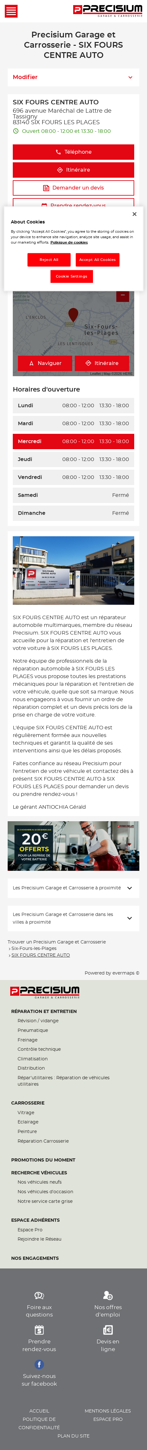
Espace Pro (30, 1230)
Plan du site (73, 1436)
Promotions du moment (43, 1160)
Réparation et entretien (44, 1011)
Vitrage (26, 1113)
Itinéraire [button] (73, 170)
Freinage (27, 1040)
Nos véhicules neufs (40, 1182)
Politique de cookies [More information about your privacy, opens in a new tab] (69, 242)
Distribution (31, 1068)
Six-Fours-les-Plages (34, 948)
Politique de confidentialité (39, 1423)
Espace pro (108, 1419)
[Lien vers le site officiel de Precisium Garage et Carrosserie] (107, 11)
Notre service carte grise (45, 1201)
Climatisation (33, 1059)
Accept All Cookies (97, 260)
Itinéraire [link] (102, 363)
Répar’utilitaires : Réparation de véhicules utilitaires (64, 1081)
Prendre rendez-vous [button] (73, 206)
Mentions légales (108, 1411)
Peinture (27, 1132)
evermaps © (125, 973)
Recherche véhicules (39, 1173)
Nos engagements (35, 1258)
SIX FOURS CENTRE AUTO (41, 955)
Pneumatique (33, 1030)
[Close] (135, 214)
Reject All (49, 260)
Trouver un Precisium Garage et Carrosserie (57, 942)
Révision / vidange (38, 1021)
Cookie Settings (72, 276)
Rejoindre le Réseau (39, 1239)
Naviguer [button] (45, 363)
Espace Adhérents (35, 1220)
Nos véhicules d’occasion (45, 1192)
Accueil (39, 1411)
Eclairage (28, 1122)
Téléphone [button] (73, 152)
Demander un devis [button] (73, 188)
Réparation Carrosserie (43, 1141)
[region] (73, 249)
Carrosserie (27, 1103)
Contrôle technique (39, 1049)
